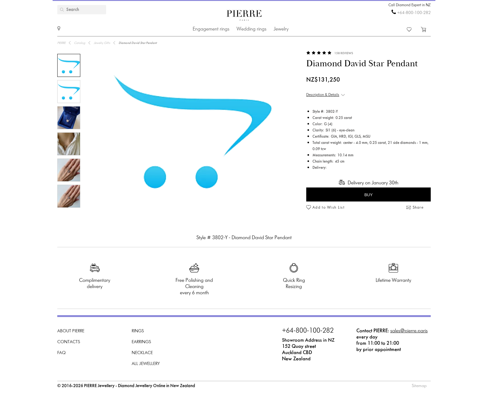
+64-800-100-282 (414, 13)
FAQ (61, 353)
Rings (138, 331)
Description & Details (322, 95)
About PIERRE (70, 331)
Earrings (141, 342)
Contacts (68, 342)
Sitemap (419, 386)
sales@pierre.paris (409, 331)
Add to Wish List (328, 208)
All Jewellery (146, 364)
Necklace (142, 353)
